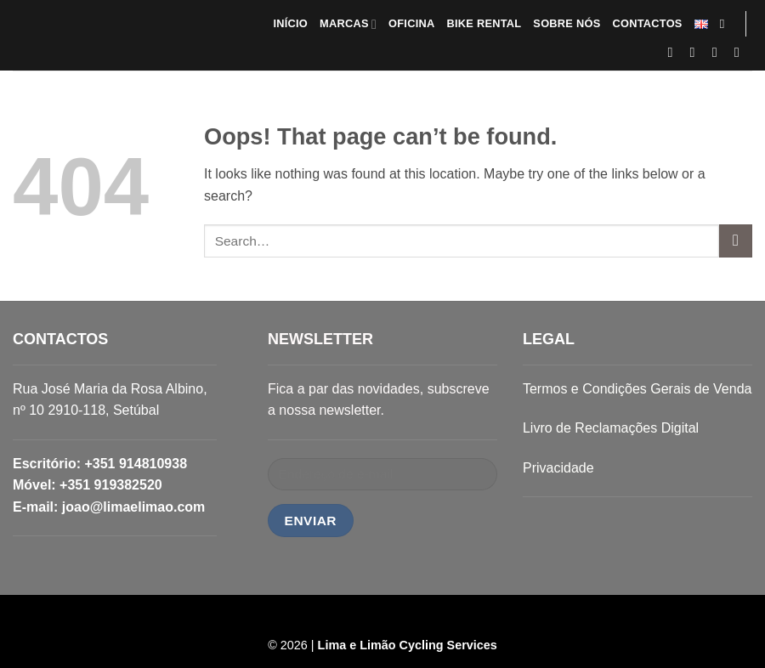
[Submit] (735, 241)
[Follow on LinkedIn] (741, 51)
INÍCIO (290, 23)
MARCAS (348, 24)
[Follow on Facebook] (675, 51)
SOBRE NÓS (566, 23)
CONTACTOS (647, 23)
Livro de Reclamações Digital (611, 428)
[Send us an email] (719, 51)
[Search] (726, 24)
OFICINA (411, 23)
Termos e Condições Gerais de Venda (637, 389)
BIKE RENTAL (483, 23)
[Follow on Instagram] (697, 51)
